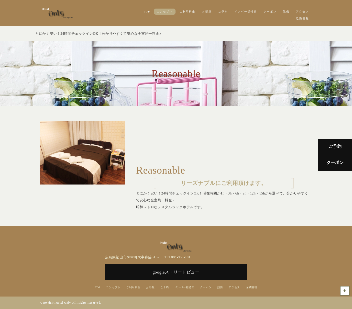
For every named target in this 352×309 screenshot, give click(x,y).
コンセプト (165, 11)
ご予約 (223, 11)
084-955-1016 (182, 257)
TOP (146, 11)
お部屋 (207, 11)
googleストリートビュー (176, 272)
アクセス (302, 11)
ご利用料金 (187, 11)
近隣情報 (302, 18)
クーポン (270, 11)
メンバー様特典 (245, 11)
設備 (286, 11)
